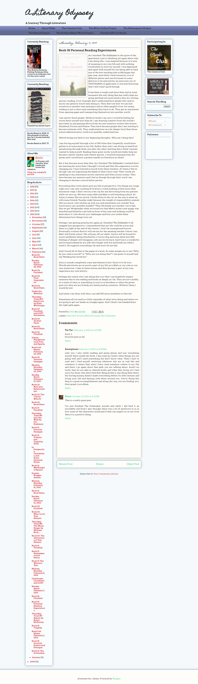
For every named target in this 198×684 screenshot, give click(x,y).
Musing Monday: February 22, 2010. (37, 368)
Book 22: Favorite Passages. (37, 359)
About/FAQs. (49, 28)
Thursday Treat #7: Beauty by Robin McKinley (38, 618)
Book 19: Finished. (37, 547)
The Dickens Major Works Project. (75, 33)
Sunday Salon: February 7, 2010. (38, 589)
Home (100, 464)
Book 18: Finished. (37, 597)
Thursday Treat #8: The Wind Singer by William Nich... (38, 527)
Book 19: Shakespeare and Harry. (38, 554)
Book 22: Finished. (37, 333)
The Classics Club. (72, 28)
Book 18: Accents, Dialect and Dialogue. (38, 644)
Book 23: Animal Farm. (36, 321)
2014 (32, 201)
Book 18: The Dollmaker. (38, 652)
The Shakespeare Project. (137, 28)
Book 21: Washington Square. (38, 468)
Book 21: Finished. (37, 409)
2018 (32, 187)
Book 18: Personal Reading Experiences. (38, 606)
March (35, 249)
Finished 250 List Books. (113, 33)
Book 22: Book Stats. (38, 403)
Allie (72, 311)
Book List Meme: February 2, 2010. (38, 634)
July (34, 235)
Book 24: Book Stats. (38, 287)
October (36, 224)
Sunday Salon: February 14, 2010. (37, 499)
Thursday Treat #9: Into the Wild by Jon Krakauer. (38, 418)
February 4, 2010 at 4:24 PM (87, 330)
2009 (32, 662)
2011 (32, 211)
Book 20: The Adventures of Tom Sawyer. (38, 539)
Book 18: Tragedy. (37, 627)
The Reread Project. (39, 33)
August (36, 231)
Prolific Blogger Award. (36, 475)
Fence (68, 396)
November (37, 221)
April (35, 245)
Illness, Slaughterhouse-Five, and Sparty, (38, 341)
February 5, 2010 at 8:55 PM (92, 349)
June (34, 238)
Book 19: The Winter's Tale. (38, 563)
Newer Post (66, 464)
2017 (32, 190)
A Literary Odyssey (59, 13)
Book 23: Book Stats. (38, 328)
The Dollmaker (108, 316)
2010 (32, 214)
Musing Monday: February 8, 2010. (38, 572)
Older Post (133, 464)
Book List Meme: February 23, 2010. (37, 350)
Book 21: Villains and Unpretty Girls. (37, 439)
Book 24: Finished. (37, 271)
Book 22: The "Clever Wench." (38, 397)
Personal (95, 316)
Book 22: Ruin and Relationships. (38, 388)
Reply (68, 341)
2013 (32, 204)
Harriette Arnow (75, 316)
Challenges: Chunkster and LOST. (38, 581)
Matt (87, 316)
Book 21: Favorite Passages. (37, 429)
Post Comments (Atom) (106, 474)
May (34, 242)
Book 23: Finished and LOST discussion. (38, 312)
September (38, 228)
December (37, 217)
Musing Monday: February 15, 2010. (37, 484)
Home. (32, 28)
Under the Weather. (37, 292)
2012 (32, 207)
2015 (32, 197)
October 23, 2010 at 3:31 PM (85, 396)
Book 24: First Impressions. (38, 279)
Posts (152, 121)
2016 (32, 194)
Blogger (116, 678)
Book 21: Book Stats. (38, 492)
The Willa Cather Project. (103, 28)
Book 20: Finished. (37, 507)
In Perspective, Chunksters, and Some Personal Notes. (38, 454)
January (36, 657)
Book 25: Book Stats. (38, 256)
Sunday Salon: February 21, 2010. (37, 378)
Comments (155, 125)
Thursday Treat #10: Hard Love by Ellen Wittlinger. (38, 301)
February (37, 252)
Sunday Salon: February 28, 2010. (37, 264)
